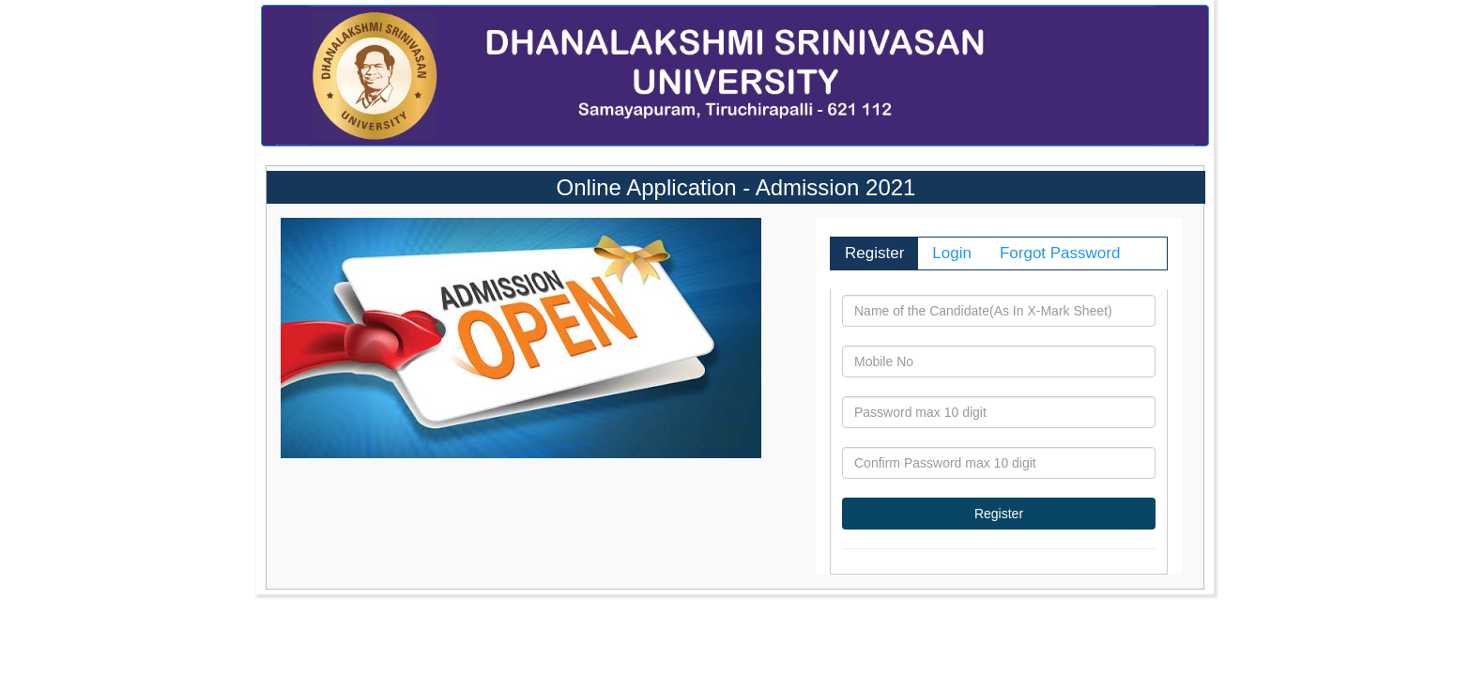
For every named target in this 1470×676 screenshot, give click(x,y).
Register (874, 253)
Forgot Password (1060, 253)
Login (952, 253)
